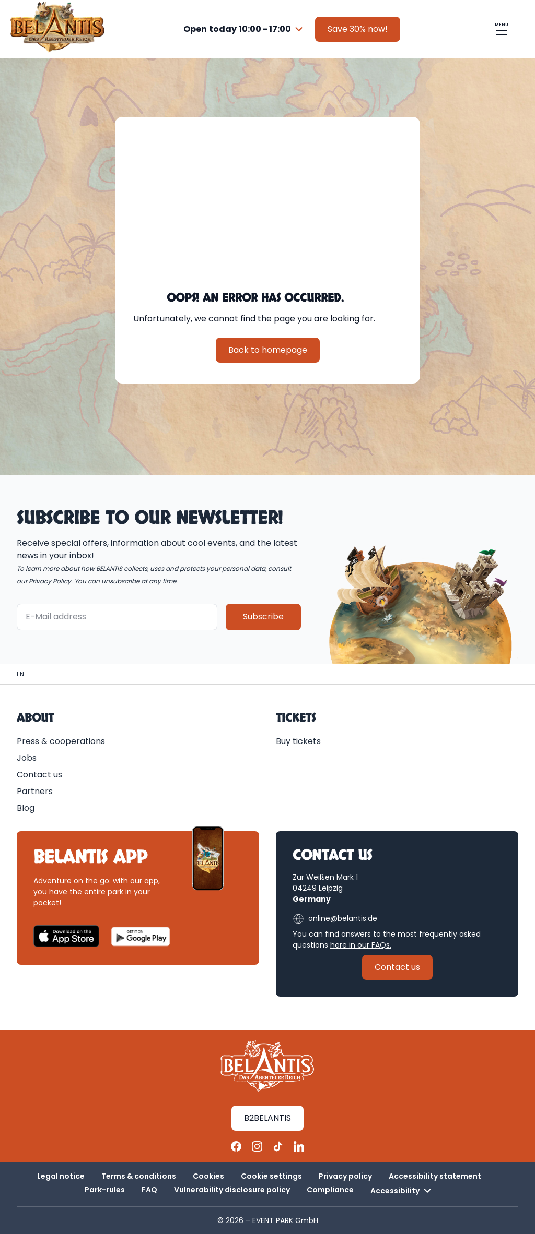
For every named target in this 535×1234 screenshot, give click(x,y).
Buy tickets (298, 741)
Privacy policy (345, 1176)
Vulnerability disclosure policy (232, 1189)
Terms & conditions (138, 1176)
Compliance (330, 1189)
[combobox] (244, 29)
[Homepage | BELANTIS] (20, 674)
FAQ (149, 1189)
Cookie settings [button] (271, 1176)
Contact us (39, 775)
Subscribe (263, 616)
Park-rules (105, 1189)
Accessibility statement (435, 1176)
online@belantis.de (335, 919)
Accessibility (402, 1190)
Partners (35, 791)
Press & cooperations (61, 741)
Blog (25, 808)
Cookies (208, 1176)
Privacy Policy (50, 581)
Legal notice (61, 1176)
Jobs (27, 758)
